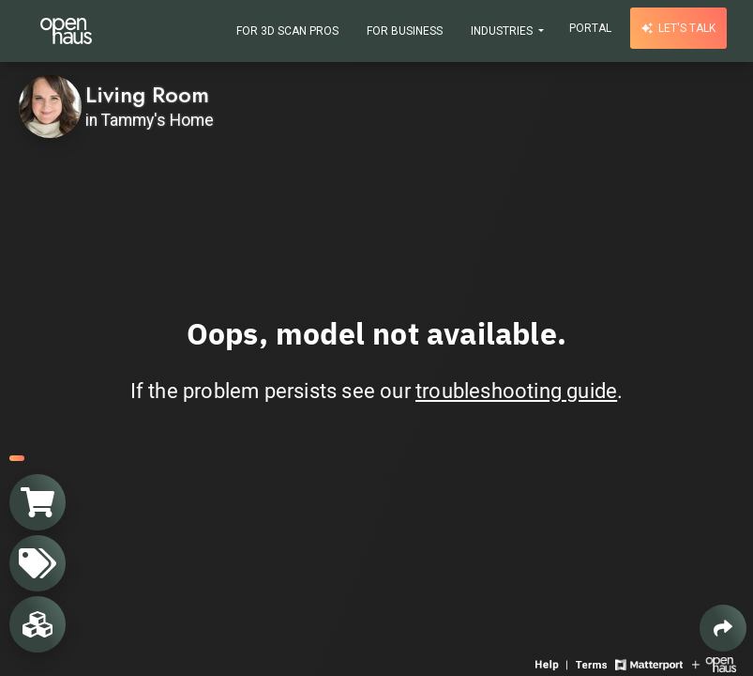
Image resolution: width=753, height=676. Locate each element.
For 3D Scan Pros (287, 31)
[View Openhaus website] (714, 663)
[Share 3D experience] (723, 628)
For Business (405, 31)
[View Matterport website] (648, 663)
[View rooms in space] (37, 624)
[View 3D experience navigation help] (553, 663)
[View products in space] (37, 563)
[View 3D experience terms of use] (593, 663)
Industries (503, 31)
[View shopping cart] (37, 502)
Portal (590, 28)
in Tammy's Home (149, 120)
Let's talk (678, 28)
